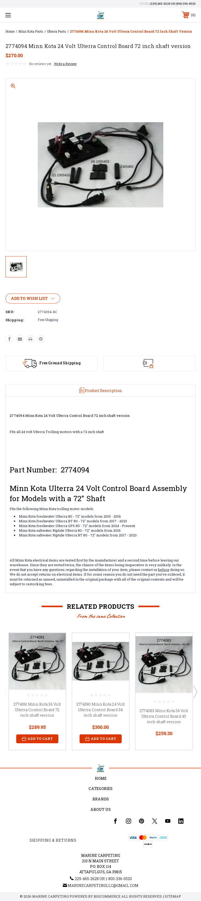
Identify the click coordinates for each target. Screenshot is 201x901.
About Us (100, 809)
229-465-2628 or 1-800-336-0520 (103, 878)
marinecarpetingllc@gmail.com (103, 885)
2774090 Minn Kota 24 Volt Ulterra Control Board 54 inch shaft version (100, 710)
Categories (100, 788)
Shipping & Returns (53, 840)
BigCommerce (107, 896)
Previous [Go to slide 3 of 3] (6, 691)
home (101, 778)
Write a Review (65, 64)
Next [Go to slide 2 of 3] (195, 691)
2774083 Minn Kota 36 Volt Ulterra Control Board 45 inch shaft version (164, 716)
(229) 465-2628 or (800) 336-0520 (173, 3)
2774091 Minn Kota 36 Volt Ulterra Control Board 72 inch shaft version (37, 710)
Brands (100, 799)
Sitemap (173, 896)
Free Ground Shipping (60, 362)
